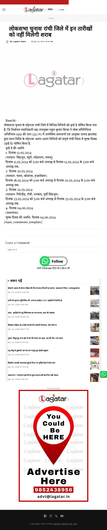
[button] (4, 9)
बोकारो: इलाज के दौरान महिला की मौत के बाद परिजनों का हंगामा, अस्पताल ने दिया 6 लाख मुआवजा (44, 288)
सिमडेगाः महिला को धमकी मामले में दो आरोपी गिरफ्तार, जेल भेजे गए (32, 325)
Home (51, 18)
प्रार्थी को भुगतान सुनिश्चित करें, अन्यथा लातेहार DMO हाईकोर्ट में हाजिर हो (35, 300)
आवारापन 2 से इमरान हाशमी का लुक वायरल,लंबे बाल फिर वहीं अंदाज (33, 375)
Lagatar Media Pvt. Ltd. (65, 523)
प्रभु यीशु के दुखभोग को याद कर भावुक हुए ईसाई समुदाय (28, 350)
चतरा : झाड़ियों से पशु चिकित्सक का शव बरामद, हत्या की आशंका (31, 312)
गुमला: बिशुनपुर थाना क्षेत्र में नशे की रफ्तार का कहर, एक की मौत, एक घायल (35, 338)
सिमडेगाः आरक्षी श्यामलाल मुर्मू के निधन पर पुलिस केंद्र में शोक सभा (31, 362)
